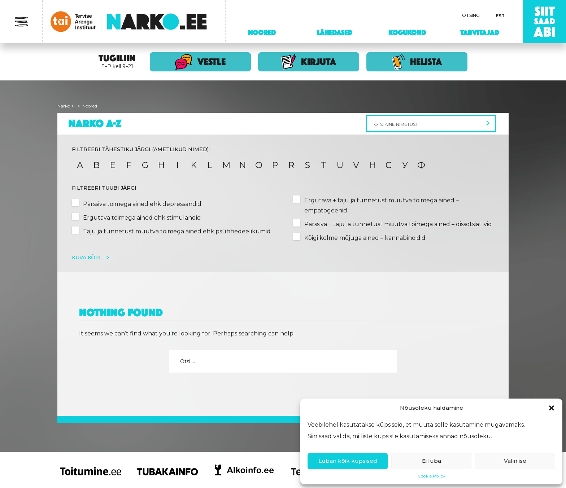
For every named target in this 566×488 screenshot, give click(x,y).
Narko (63, 106)
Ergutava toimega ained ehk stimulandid (142, 217)
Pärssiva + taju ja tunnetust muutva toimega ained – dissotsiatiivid (398, 224)
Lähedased (334, 32)
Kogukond (407, 32)
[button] (551, 408)
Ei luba (431, 460)
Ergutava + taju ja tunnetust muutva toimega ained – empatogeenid (381, 205)
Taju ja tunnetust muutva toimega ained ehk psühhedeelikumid (177, 231)
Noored (262, 32)
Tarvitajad (479, 32)
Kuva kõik (87, 257)
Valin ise (515, 460)
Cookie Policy (431, 476)
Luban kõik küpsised (347, 460)
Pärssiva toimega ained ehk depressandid (142, 204)
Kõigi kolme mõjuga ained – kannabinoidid (365, 237)
